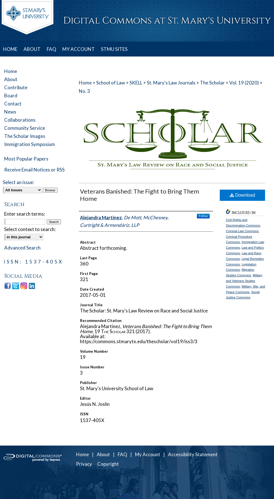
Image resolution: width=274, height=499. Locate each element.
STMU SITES (114, 49)
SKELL (135, 83)
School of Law (110, 83)
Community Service (24, 128)
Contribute (15, 87)
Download (242, 195)
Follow (203, 216)
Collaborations (20, 120)
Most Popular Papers (26, 159)
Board (10, 95)
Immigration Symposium (29, 144)
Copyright (108, 464)
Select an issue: (18, 182)
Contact (13, 104)
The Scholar (212, 83)
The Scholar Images (24, 136)
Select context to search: (30, 229)
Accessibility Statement (193, 454)
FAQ (122, 454)
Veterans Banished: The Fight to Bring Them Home (139, 194)
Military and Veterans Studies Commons (244, 281)
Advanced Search (22, 248)
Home (85, 83)
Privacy (84, 464)
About (10, 79)
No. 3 (84, 91)
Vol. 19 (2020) (244, 83)
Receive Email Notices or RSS (34, 170)
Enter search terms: (24, 214)
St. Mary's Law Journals (171, 83)
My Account (147, 454)
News (10, 112)
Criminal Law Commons (242, 231)
